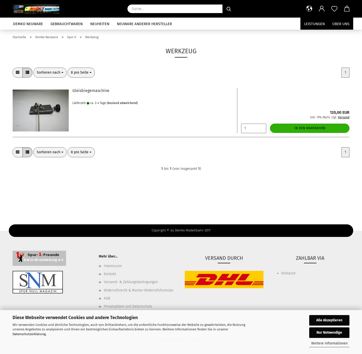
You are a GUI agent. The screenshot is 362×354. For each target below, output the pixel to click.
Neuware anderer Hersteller (144, 24)
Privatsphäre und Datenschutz (128, 306)
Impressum (113, 266)
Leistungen (314, 24)
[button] (309, 9)
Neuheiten (99, 24)
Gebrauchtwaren (67, 24)
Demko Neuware (28, 24)
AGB (107, 298)
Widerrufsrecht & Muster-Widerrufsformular (138, 290)
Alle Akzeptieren (329, 320)
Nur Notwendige (329, 332)
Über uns (340, 24)
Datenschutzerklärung (29, 334)
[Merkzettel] (334, 9)
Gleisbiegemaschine (90, 90)
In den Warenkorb (309, 128)
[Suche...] (228, 9)
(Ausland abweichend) (122, 103)
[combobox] (50, 73)
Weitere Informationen (329, 343)
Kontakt (110, 274)
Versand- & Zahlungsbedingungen (131, 282)
